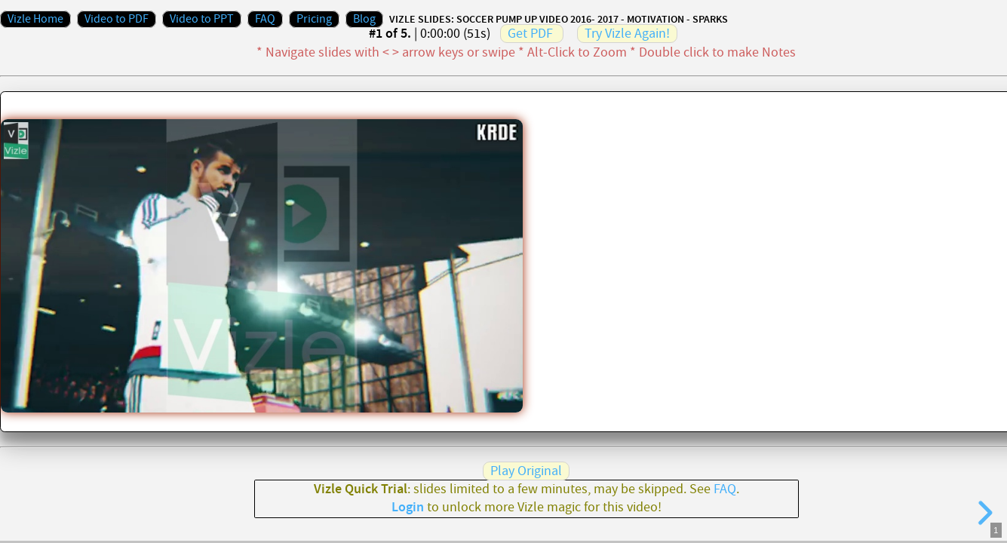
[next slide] (983, 513)
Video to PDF (116, 19)
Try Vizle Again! (627, 33)
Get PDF (530, 33)
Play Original (526, 471)
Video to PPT (202, 19)
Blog (364, 19)
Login (407, 508)
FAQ (265, 19)
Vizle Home (35, 19)
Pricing (314, 19)
